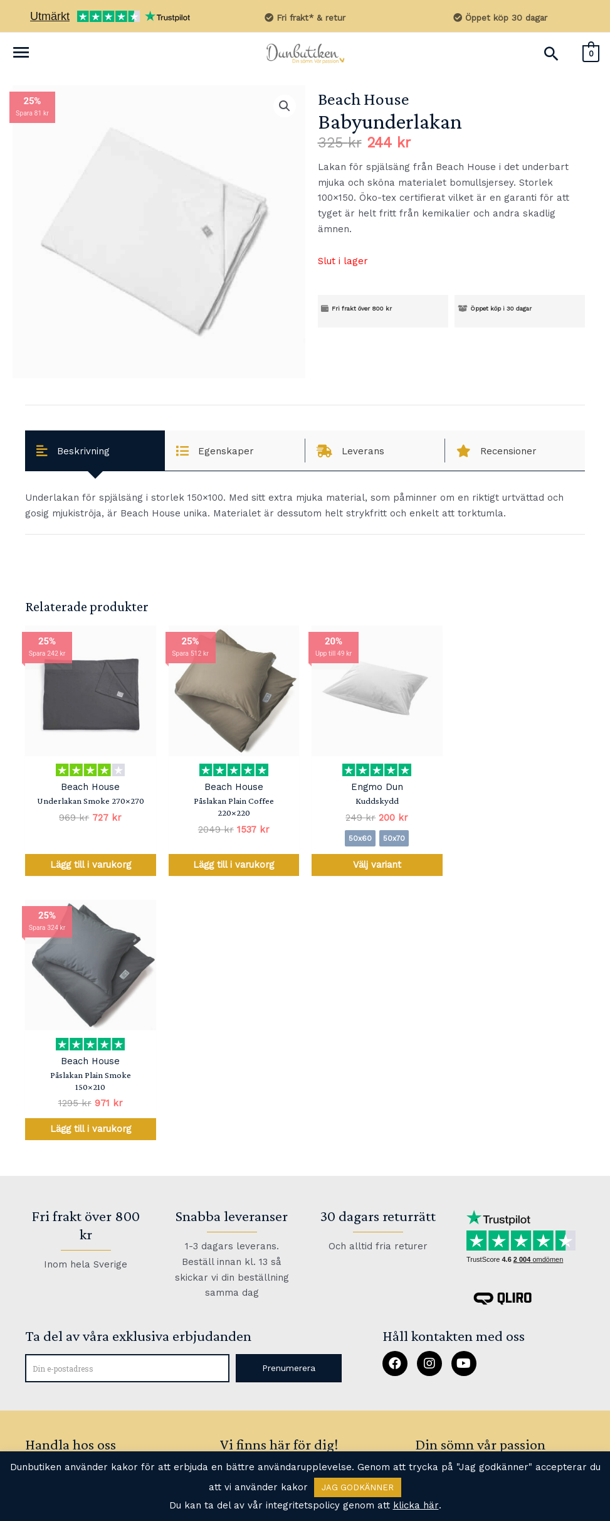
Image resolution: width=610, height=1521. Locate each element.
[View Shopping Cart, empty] (590, 52)
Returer (43, 1354)
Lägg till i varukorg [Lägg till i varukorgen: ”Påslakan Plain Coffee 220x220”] (233, 865)
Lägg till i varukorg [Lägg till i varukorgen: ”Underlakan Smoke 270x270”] (90, 865)
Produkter (49, 1219)
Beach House (363, 99)
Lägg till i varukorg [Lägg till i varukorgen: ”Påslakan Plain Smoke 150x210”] (519, 865)
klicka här (416, 1505)
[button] (288, 1105)
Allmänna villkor (65, 1422)
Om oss (43, 1388)
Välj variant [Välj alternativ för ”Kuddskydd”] (376, 865)
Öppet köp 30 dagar (500, 17)
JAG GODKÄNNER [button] (358, 1487)
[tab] (95, 450)
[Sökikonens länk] (550, 53)
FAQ (254, 1210)
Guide (39, 1253)
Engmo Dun (376, 787)
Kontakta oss (56, 1287)
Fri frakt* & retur (305, 17)
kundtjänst (247, 1241)
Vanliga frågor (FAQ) (73, 1320)
